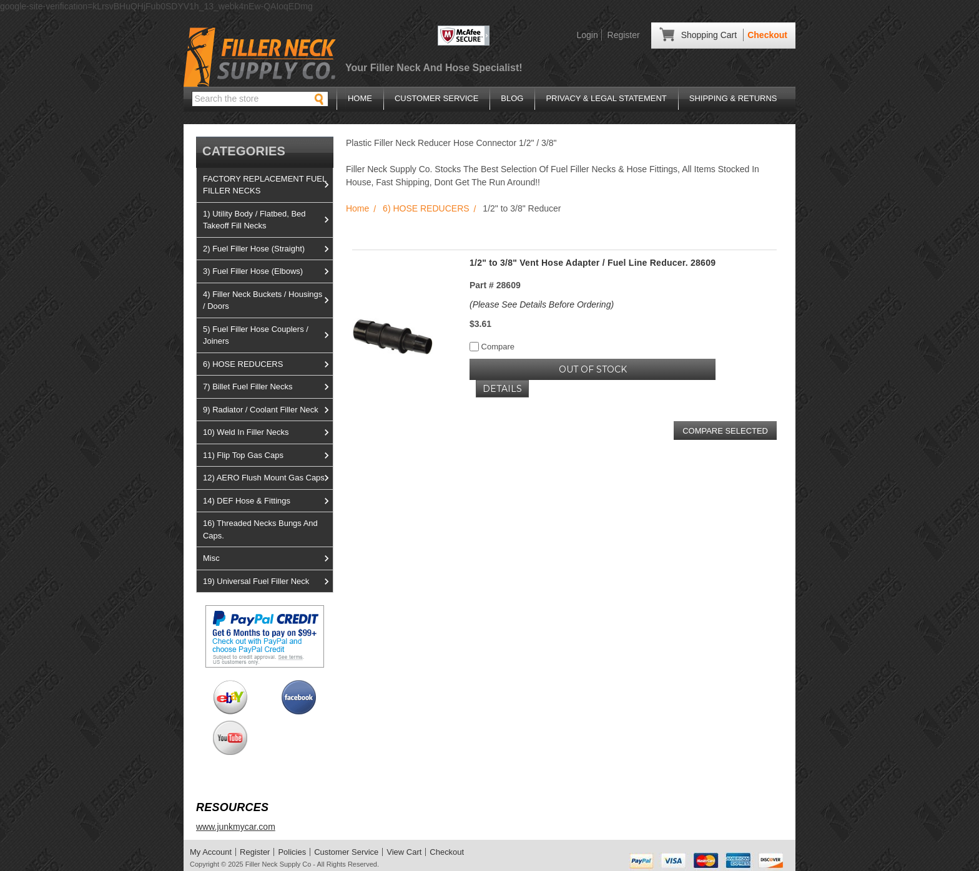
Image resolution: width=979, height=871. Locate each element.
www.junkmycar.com (235, 827)
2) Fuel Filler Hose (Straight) (268, 249)
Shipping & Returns (733, 98)
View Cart (403, 852)
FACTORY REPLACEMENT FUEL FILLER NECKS (268, 185)
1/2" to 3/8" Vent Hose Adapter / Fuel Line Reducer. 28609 (593, 263)
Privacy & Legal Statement (606, 98)
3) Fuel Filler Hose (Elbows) (268, 271)
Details (502, 388)
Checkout (767, 35)
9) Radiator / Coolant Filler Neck (268, 410)
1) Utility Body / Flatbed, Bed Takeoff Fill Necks (268, 220)
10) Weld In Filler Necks (268, 432)
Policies (292, 852)
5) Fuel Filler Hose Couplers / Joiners (268, 335)
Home (360, 98)
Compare (492, 346)
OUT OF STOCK (593, 369)
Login (587, 35)
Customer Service (436, 98)
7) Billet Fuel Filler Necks (268, 387)
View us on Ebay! (230, 697)
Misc (268, 558)
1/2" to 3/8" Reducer (522, 208)
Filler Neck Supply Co (278, 864)
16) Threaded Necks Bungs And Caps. (260, 529)
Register (624, 35)
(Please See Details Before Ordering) (542, 304)
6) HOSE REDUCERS (268, 364)
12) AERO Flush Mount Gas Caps (268, 478)
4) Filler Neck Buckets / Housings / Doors (268, 300)
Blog (512, 98)
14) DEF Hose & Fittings (268, 501)
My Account (211, 852)
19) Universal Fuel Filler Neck (268, 581)
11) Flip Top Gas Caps (268, 455)
